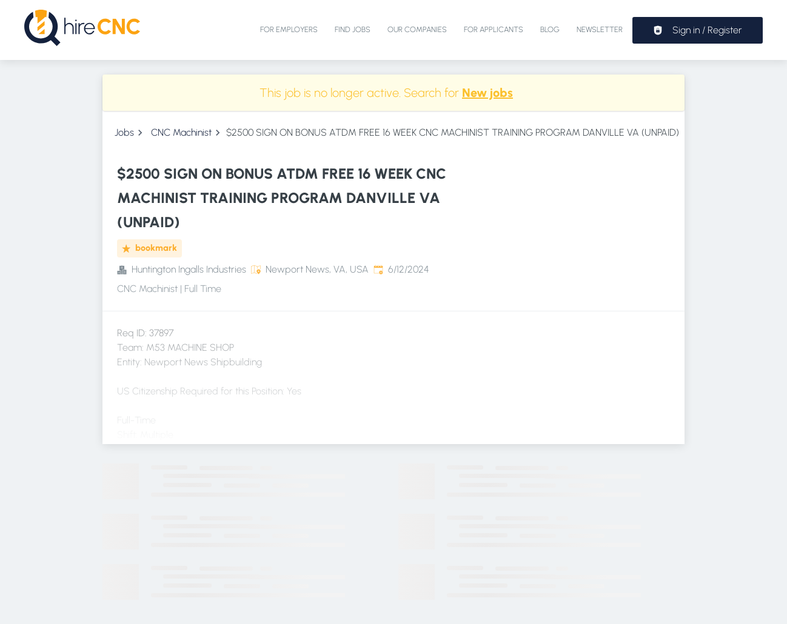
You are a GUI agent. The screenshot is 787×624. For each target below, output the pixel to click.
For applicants (493, 29)
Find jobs (352, 29)
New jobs (487, 92)
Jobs (124, 132)
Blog (550, 29)
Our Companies (417, 29)
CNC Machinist (181, 132)
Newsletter (600, 29)
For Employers (289, 29)
